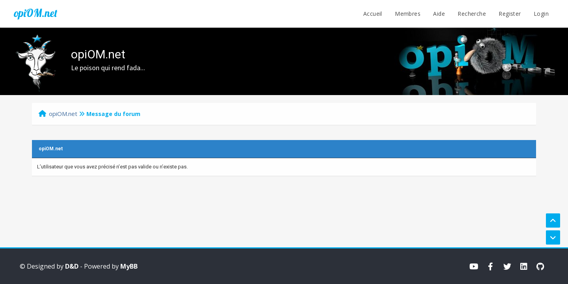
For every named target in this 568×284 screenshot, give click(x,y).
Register (510, 13)
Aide (439, 13)
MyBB (129, 266)
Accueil (372, 13)
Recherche (472, 13)
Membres (407, 13)
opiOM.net (35, 13)
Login (541, 13)
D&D (71, 266)
